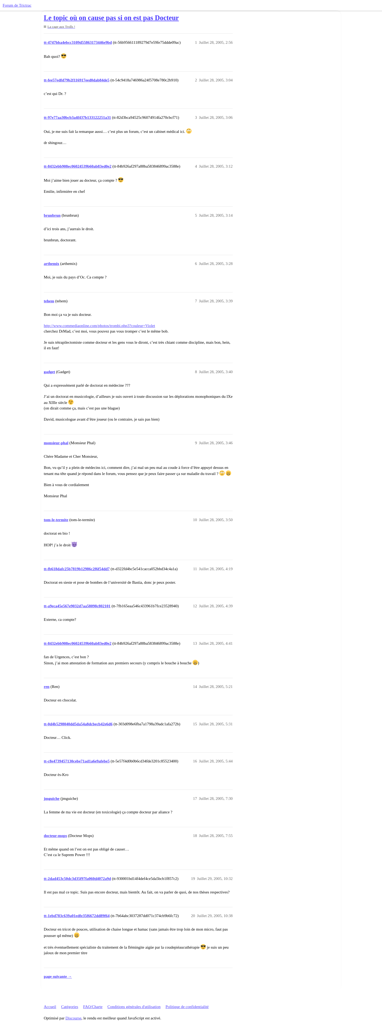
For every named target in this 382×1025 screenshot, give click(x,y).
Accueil (50, 1007)
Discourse (73, 1018)
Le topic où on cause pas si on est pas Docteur (111, 18)
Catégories (69, 1007)
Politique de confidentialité (187, 1007)
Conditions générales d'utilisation (133, 1007)
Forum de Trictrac (17, 5)
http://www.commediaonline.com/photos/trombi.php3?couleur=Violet (99, 326)
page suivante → (58, 976)
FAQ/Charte (92, 1007)
